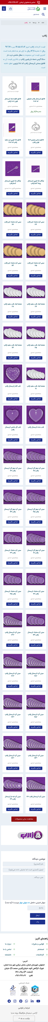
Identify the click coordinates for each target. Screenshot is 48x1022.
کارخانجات (40, 954)
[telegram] (9, 1001)
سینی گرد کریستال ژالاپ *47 (13, 674)
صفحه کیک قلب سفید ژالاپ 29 (36, 305)
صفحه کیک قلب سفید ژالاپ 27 (13, 305)
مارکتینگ (21, 1013)
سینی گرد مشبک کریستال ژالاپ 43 (36, 633)
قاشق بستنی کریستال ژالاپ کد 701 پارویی (29, 63)
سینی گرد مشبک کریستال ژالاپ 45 (12, 592)
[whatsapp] (26, 1001)
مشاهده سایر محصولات (24, 819)
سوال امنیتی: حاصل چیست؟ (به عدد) (25, 902)
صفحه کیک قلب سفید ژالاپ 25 (36, 346)
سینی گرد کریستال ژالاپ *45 (36, 715)
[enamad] (13, 990)
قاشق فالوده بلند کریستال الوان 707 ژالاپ (13, 100)
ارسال (37, 915)
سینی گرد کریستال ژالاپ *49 (13, 633)
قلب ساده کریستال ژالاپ (36, 427)
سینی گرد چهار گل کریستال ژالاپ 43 (13, 510)
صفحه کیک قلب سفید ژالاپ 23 (13, 346)
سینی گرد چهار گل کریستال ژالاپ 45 (36, 510)
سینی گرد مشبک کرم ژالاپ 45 (35, 264)
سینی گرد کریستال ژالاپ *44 (13, 715)
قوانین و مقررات (38, 944)
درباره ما (8, 944)
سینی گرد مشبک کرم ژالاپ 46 (12, 223)
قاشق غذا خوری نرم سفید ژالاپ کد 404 (13, 141)
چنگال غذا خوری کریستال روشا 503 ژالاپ (36, 182)
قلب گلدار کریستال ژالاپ (13, 386)
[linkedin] (32, 1001)
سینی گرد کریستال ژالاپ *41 (36, 796)
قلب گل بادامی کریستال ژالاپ (13, 428)
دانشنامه (8, 954)
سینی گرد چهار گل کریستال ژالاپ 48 (36, 469)
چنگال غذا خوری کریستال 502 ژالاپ (13, 182)
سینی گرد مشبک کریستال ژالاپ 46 (36, 592)
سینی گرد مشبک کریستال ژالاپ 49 (12, 551)
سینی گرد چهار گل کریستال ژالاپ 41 (36, 551)
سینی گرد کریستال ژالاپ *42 (13, 756)
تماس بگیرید (13, 111)
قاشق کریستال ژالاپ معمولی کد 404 (36, 100)
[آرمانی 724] (33, 8)
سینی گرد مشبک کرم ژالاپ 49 (35, 223)
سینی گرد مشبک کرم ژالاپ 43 (12, 264)
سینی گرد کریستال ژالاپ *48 (36, 674)
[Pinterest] (20, 1001)
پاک (37, 922)
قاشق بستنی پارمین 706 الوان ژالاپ (36, 141)
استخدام (41, 949)
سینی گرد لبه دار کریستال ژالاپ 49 (13, 797)
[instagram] (15, 1001)
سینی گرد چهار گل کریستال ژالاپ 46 (13, 469)
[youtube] (38, 1001)
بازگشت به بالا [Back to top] (24, 1018)
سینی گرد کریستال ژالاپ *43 (36, 756)
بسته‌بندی (39, 106)
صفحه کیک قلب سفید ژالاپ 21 (36, 387)
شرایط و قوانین (24, 1008)
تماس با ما (7, 949)
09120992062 (21, 2)
